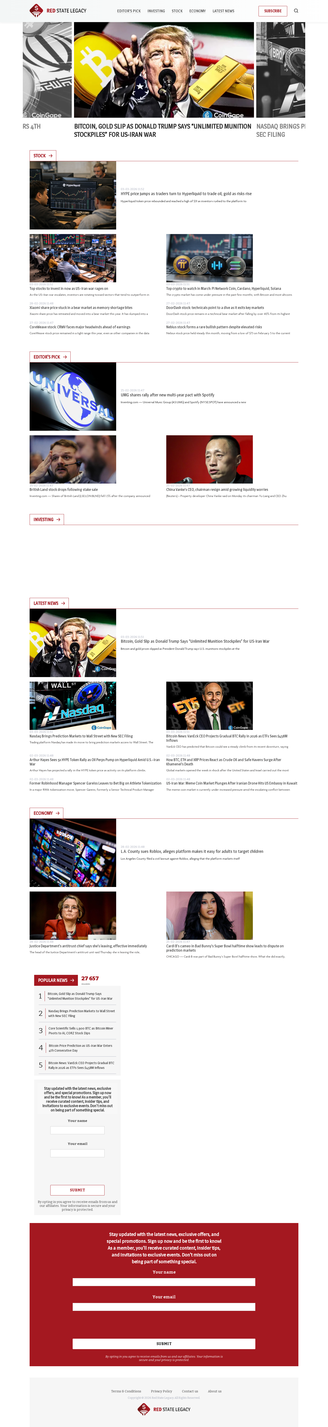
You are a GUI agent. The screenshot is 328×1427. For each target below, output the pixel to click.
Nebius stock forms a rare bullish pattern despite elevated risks (214, 327)
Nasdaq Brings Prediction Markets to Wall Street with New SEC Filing (81, 736)
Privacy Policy (161, 1391)
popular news (56, 980)
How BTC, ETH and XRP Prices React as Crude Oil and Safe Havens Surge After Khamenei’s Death (223, 762)
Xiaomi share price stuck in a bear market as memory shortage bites (81, 308)
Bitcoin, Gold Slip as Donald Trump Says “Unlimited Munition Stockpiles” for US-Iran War (195, 641)
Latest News (223, 11)
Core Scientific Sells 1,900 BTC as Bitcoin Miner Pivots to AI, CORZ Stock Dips (81, 1030)
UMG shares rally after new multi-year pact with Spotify (167, 394)
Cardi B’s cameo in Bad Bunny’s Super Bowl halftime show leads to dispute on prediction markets (225, 948)
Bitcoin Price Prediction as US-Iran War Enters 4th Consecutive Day (80, 1047)
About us (215, 1391)
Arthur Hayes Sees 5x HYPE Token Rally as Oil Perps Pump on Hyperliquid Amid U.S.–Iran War (95, 762)
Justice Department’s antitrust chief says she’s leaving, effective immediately (88, 946)
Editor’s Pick (129, 11)
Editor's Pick (50, 357)
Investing (156, 11)
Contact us (190, 1391)
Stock (177, 11)
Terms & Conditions (126, 1391)
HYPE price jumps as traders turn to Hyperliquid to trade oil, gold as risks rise (186, 193)
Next (286, 69)
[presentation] (77, 1171)
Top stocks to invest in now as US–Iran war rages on (69, 288)
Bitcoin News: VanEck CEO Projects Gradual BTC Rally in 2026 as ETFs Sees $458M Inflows (226, 738)
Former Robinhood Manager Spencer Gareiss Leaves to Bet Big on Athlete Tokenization (95, 783)
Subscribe (273, 11)
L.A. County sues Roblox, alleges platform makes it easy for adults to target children (192, 851)
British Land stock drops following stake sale (64, 489)
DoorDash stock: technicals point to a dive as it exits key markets (215, 308)
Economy (197, 11)
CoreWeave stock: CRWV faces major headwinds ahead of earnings (80, 327)
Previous (41, 69)
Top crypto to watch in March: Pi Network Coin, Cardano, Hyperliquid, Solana (223, 288)
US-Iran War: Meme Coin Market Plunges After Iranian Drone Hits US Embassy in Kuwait (231, 783)
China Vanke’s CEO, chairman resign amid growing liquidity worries (217, 489)
